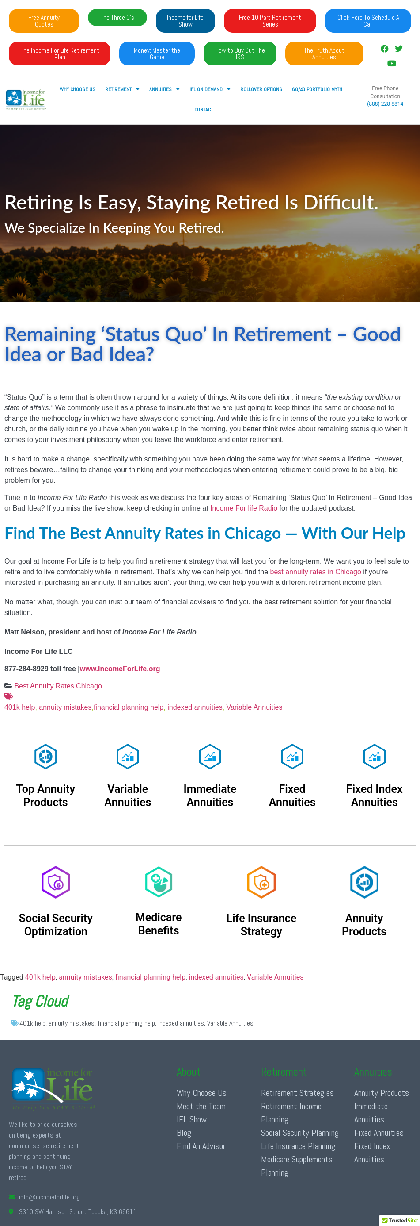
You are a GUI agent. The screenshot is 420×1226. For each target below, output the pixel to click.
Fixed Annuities (379, 1132)
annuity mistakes (65, 707)
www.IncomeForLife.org (120, 669)
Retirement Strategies (297, 1093)
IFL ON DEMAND (210, 89)
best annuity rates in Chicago (315, 572)
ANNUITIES (164, 89)
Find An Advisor (201, 1146)
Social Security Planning (300, 1132)
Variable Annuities (253, 707)
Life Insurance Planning (298, 1146)
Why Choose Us (77, 89)
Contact (203, 109)
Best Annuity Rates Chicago (58, 686)
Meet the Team (201, 1106)
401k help (210, 701)
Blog (184, 1132)
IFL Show (192, 1119)
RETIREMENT (122, 89)
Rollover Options (261, 89)
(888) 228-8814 (385, 104)
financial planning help (128, 707)
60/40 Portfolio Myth (317, 89)
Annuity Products (381, 1093)
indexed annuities (195, 707)
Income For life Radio (245, 508)
